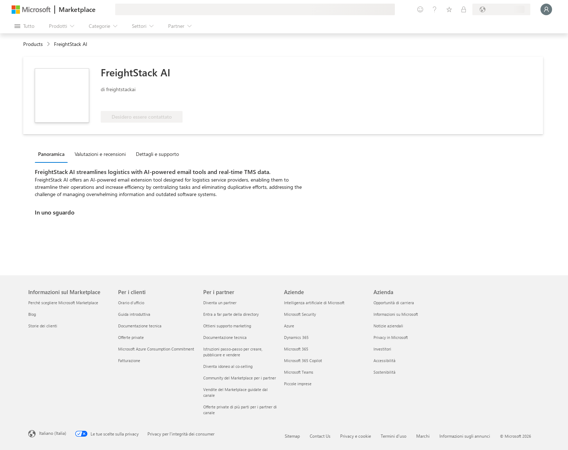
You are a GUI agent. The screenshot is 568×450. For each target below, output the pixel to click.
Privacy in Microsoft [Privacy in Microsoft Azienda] (390, 337)
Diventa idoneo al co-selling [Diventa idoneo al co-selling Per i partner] (227, 366)
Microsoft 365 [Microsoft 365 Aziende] (296, 349)
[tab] (53, 154)
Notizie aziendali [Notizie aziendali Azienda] (388, 325)
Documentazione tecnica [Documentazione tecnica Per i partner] (225, 337)
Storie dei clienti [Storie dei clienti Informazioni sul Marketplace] (42, 325)
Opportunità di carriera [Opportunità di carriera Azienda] (393, 302)
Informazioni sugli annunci (464, 436)
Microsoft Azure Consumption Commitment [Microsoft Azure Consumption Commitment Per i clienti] (156, 349)
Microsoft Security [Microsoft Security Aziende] (300, 314)
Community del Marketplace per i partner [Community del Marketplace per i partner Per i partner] (239, 378)
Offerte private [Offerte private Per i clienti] (131, 337)
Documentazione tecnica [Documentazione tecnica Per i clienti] (140, 325)
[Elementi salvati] (449, 9)
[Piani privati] (463, 9)
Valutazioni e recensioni (100, 153)
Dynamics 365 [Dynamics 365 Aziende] (296, 337)
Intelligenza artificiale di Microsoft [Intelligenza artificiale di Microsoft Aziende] (314, 302)
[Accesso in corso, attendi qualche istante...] (546, 9)
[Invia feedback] (420, 9)
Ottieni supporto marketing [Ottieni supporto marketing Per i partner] (227, 325)
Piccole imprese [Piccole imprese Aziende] (298, 383)
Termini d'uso (393, 436)
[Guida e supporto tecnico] (434, 9)
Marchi (423, 436)
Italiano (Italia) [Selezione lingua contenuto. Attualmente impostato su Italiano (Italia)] (52, 433)
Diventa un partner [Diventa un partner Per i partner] (220, 302)
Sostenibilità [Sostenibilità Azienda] (384, 372)
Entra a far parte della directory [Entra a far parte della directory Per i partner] (231, 314)
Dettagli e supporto (157, 153)
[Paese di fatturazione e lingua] (501, 9)
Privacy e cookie (355, 436)
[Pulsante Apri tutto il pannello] (24, 26)
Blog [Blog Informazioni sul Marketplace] (32, 314)
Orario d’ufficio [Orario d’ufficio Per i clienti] (131, 302)
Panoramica (51, 153)
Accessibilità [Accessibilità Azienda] (384, 360)
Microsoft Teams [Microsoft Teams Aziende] (298, 372)
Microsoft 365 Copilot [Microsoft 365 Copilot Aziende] (303, 360)
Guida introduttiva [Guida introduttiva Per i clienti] (134, 314)
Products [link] (33, 44)
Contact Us (320, 436)
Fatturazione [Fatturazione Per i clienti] (129, 360)
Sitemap (292, 436)
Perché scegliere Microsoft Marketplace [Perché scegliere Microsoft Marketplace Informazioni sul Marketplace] (63, 302)
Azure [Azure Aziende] (289, 325)
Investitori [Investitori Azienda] (382, 349)
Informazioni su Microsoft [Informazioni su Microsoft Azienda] (395, 314)
